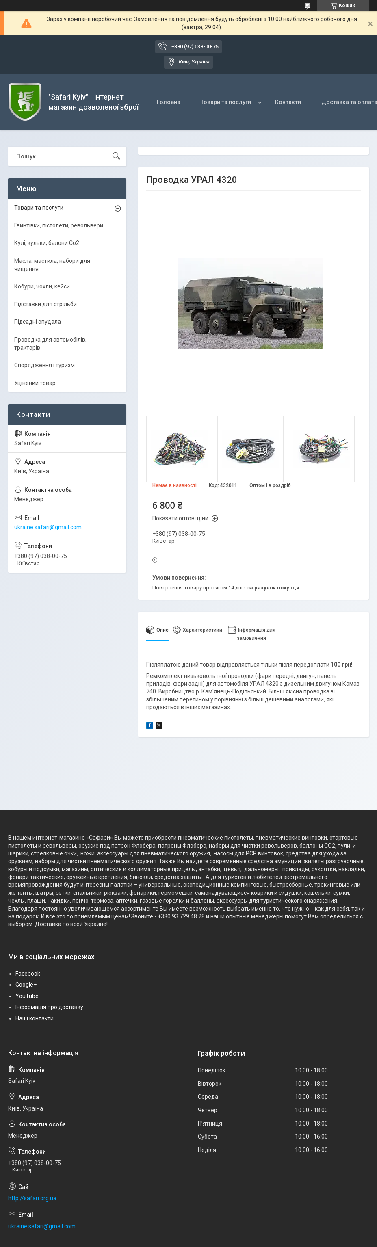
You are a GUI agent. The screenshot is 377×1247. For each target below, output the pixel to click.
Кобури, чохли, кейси (42, 286)
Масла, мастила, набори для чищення (52, 265)
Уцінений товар (35, 383)
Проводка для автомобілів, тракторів (50, 343)
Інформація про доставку (49, 1007)
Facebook (27, 973)
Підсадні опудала (37, 321)
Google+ (26, 984)
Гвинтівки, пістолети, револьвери (58, 225)
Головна (168, 102)
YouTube (27, 996)
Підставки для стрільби (45, 304)
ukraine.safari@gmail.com (48, 527)
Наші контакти (34, 1018)
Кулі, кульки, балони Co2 (46, 243)
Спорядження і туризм (44, 365)
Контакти (288, 102)
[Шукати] (116, 156)
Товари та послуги (226, 102)
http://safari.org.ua (32, 1198)
